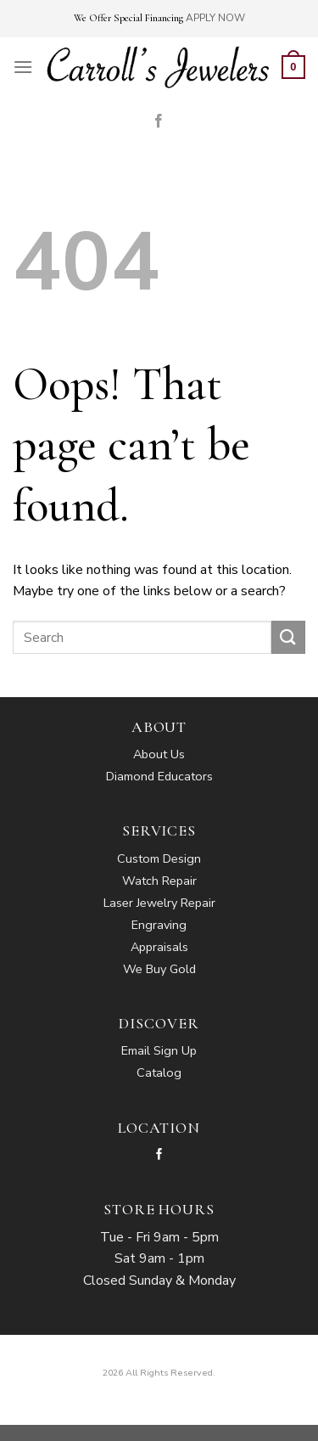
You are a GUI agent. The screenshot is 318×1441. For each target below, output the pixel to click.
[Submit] (288, 637)
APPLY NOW (215, 18)
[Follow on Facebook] (158, 121)
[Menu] (23, 66)
